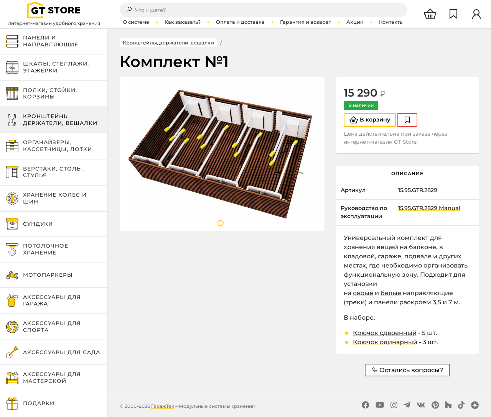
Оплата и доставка (240, 22)
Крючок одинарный (385, 342)
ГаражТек (162, 406)
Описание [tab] (407, 173)
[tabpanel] (222, 154)
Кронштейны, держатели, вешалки (168, 43)
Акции (355, 22)
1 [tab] (220, 223)
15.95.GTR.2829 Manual (429, 208)
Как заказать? (183, 22)
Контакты (391, 22)
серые (363, 293)
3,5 (437, 302)
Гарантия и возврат (305, 22)
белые (391, 293)
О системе (136, 22)
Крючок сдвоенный (385, 333)
